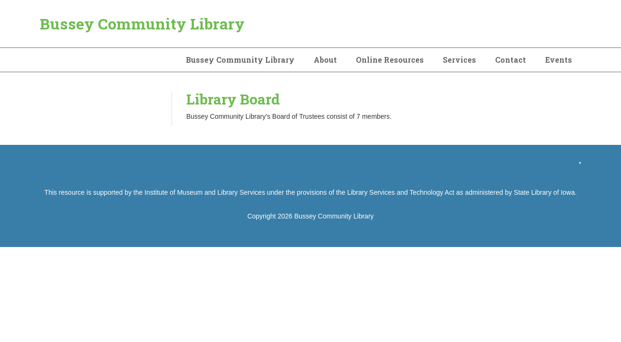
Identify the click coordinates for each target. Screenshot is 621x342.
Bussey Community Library (142, 23)
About (325, 60)
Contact (510, 60)
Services (459, 60)
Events (558, 60)
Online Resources (390, 60)
